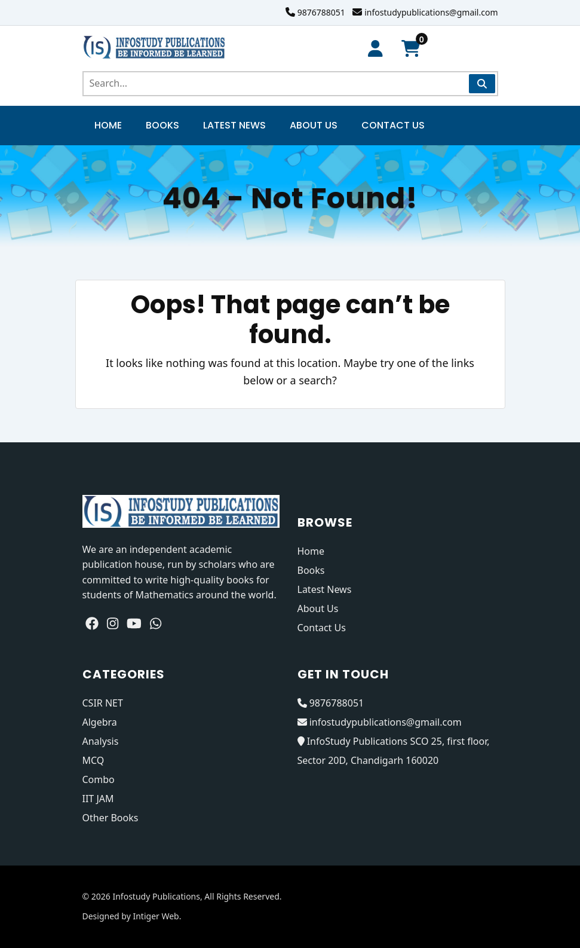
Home (108, 125)
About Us (313, 125)
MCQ (93, 760)
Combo (98, 779)
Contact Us (393, 125)
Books (162, 125)
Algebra (99, 722)
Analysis (100, 741)
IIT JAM (98, 798)
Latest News (234, 125)
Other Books (110, 817)
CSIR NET (102, 703)
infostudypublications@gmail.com (431, 12)
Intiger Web (156, 916)
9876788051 (321, 12)
